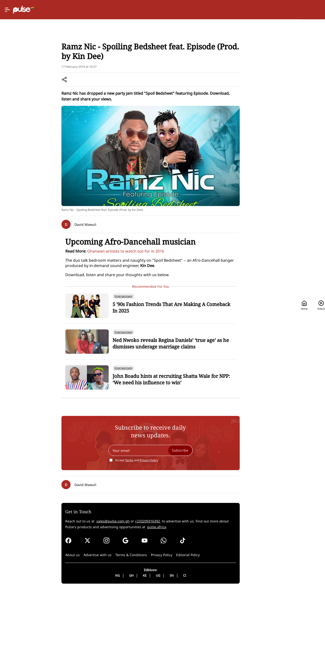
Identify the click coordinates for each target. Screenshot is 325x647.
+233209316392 (107, 576)
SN (151, 631)
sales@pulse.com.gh (72, 576)
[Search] (281, 9)
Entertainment (45, 62)
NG (97, 631)
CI (164, 631)
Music (66, 62)
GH (111, 631)
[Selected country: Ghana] (198, 9)
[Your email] (130, 506)
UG (137, 631)
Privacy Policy (128, 516)
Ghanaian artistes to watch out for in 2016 (84, 306)
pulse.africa (81, 582)
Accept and (116, 516)
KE (124, 631)
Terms (109, 516)
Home (228, 9)
